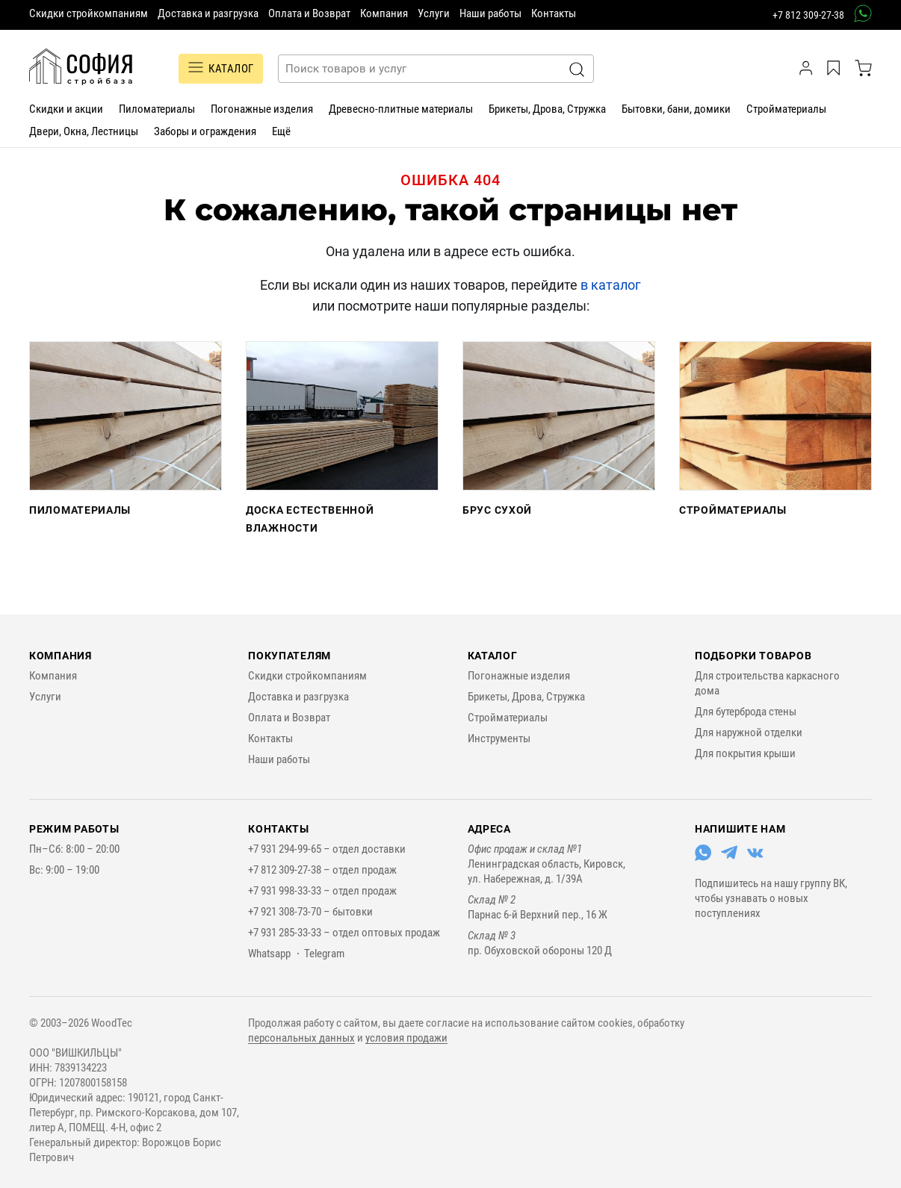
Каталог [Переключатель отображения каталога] (220, 68)
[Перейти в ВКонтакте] (755, 857)
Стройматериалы (786, 109)
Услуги (434, 13)
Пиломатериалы (157, 109)
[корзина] (863, 68)
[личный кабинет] (808, 68)
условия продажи (406, 1038)
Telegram (324, 953)
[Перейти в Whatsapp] (703, 857)
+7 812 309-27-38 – (290, 870)
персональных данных (301, 1038)
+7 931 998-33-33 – (290, 891)
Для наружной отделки (748, 732)
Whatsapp (269, 953)
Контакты (553, 13)
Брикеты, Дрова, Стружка (547, 109)
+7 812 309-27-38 (808, 15)
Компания (384, 13)
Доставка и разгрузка (208, 13)
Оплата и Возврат (309, 13)
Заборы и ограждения (205, 131)
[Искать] (577, 69)
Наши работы (490, 13)
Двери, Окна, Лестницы (83, 131)
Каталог (493, 656)
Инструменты (499, 738)
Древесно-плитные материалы (401, 109)
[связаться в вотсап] (858, 13)
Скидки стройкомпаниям (88, 13)
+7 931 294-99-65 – (290, 849)
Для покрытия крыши (745, 753)
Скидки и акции (66, 109)
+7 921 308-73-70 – (290, 911)
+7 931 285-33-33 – (290, 932)
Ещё (281, 131)
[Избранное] (835, 68)
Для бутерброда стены (745, 711)
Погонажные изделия (262, 109)
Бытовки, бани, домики (676, 109)
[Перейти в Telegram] (729, 857)
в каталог (610, 285)
